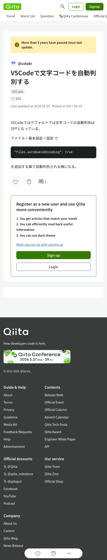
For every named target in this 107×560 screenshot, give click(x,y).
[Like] (16, 182)
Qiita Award (53, 432)
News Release (13, 545)
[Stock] (29, 182)
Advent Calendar (57, 417)
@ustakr (21, 63)
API (47, 446)
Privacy (9, 409)
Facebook (11, 488)
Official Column (56, 409)
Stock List (27, 16)
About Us (10, 523)
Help (7, 439)
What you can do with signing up (39, 244)
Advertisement (14, 446)
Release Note (54, 395)
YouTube (10, 496)
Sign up (53, 255)
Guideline (11, 417)
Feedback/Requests (18, 432)
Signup (94, 6)
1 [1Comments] (42, 182)
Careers (9, 530)
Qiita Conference (73, 16)
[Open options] (69, 553)
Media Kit (10, 424)
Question (47, 16)
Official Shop (54, 481)
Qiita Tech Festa (56, 424)
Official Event (54, 402)
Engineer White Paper (60, 439)
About (8, 395)
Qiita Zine (52, 474)
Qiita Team (52, 466)
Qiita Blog (11, 538)
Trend (10, 16)
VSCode (17, 91)
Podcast (9, 503)
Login (76, 6)
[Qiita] (12, 6)
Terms (8, 402)
